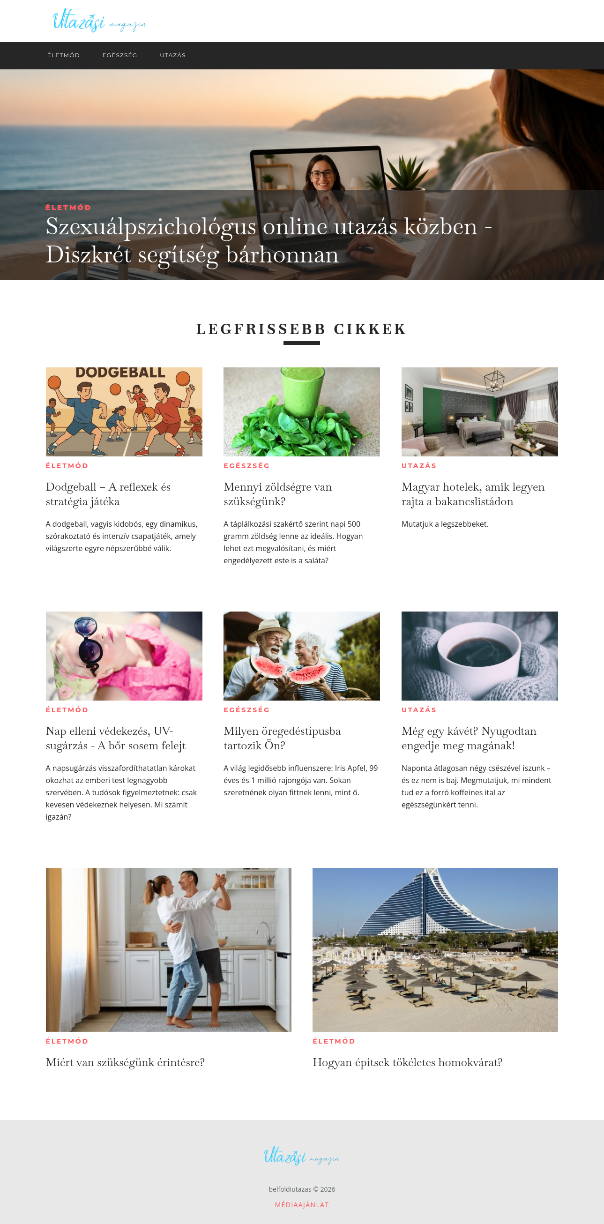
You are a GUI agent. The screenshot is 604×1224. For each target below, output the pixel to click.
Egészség (247, 466)
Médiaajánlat (302, 1204)
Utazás (419, 466)
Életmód (68, 207)
